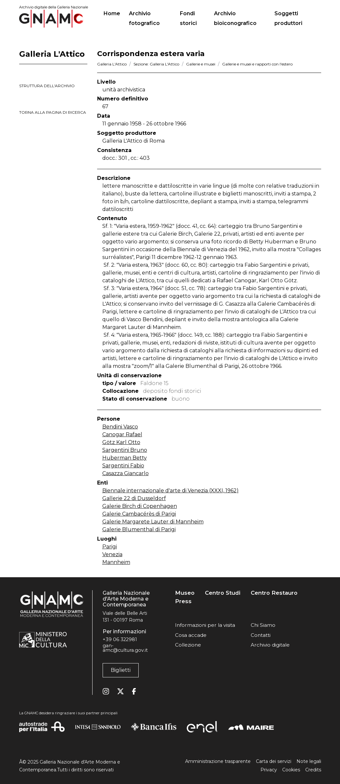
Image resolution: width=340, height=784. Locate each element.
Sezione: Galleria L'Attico (156, 64)
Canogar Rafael (122, 434)
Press (183, 601)
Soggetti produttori (288, 18)
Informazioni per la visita (205, 625)
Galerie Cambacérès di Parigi (139, 514)
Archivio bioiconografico (235, 18)
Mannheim (116, 562)
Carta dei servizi (273, 761)
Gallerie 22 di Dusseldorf (134, 498)
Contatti (261, 635)
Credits (313, 770)
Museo (185, 593)
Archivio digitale (270, 645)
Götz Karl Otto (121, 442)
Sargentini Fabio (123, 465)
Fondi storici (188, 18)
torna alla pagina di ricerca (52, 112)
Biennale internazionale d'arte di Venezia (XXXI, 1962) (170, 490)
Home (114, 13)
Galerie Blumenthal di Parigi (139, 529)
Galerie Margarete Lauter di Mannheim (153, 522)
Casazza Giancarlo (125, 473)
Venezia (112, 554)
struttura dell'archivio (47, 85)
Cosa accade (191, 635)
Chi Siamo (263, 625)
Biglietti (121, 670)
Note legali (308, 761)
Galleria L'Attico (112, 64)
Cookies (291, 770)
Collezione (188, 645)
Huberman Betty (124, 458)
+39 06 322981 (120, 639)
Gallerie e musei (200, 64)
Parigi (109, 547)
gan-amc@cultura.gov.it (125, 648)
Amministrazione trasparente (218, 761)
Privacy (268, 770)
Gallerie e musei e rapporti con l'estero (257, 64)
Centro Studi (222, 593)
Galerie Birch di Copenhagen (139, 506)
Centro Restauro (274, 593)
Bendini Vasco (120, 427)
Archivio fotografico (144, 18)
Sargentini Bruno (124, 450)
